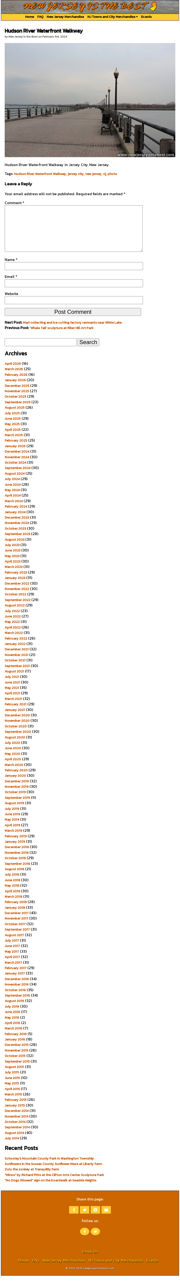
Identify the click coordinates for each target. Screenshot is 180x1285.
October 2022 (15, 603)
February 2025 (16, 449)
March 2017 (13, 971)
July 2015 (12, 1081)
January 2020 (15, 785)
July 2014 (12, 1147)
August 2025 (15, 416)
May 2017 (12, 960)
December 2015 (17, 1054)
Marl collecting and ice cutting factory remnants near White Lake (72, 331)
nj (104, 173)
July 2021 (12, 686)
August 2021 (14, 680)
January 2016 (15, 1048)
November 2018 (17, 862)
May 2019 (12, 828)
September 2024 (17, 477)
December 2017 (17, 922)
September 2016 (17, 1004)
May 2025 (12, 433)
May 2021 (12, 697)
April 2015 (12, 1098)
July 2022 (12, 620)
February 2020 (16, 779)
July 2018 (12, 883)
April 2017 (12, 966)
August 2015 (14, 1076)
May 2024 (12, 499)
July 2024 (12, 488)
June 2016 (12, 1021)
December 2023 (17, 526)
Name (11, 269)
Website (11, 303)
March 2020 (14, 774)
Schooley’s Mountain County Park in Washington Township (49, 1167)
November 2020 (17, 730)
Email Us (90, 1261)
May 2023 (12, 565)
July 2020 (12, 752)
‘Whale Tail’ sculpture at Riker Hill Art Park (62, 337)
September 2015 (17, 1070)
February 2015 (15, 1109)
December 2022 (17, 592)
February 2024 (16, 515)
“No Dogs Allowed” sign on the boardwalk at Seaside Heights (50, 1189)
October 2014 (15, 1131)
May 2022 (12, 631)
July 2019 (12, 818)
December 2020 (17, 724)
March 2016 (13, 1037)
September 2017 (17, 938)
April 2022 (13, 636)
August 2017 (14, 944)
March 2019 (13, 839)
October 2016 (15, 999)
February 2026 (16, 384)
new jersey (93, 173)
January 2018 (15, 917)
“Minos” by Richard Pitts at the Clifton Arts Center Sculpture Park (54, 1184)
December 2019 (17, 790)
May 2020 (12, 763)
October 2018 (15, 867)
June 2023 (12, 559)
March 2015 (13, 1103)
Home (29, 16)
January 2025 (15, 455)
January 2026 (15, 389)
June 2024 (13, 494)
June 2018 (12, 889)
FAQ (40, 16)
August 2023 (14, 548)
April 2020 (13, 768)
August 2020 (15, 746)
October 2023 (15, 537)
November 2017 (16, 927)
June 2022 (13, 625)
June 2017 (12, 955)
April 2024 (13, 504)
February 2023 (16, 581)
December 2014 (17, 1120)
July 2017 (12, 949)
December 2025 (17, 395)
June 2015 (12, 1087)
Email (11, 285)
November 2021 (16, 664)
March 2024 (14, 510)
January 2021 (15, 719)
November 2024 (17, 466)
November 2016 (17, 993)
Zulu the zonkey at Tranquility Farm (32, 1178)
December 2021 (17, 658)
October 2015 (15, 1065)
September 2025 (17, 411)
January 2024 (15, 521)
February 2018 (16, 911)
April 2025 (13, 439)
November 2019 (17, 796)
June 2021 (12, 691)
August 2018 (14, 878)
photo (112, 173)
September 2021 (17, 675)
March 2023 (13, 576)
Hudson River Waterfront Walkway (40, 173)
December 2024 (17, 460)
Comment (14, 202)
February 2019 (16, 845)
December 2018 (17, 856)
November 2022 (17, 598)
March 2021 (13, 708)
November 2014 (16, 1125)
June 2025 (13, 428)
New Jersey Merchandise (65, 16)
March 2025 (14, 444)
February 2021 (15, 713)
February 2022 (16, 647)
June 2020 (13, 757)
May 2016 (12, 1026)
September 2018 (17, 873)
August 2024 (15, 482)
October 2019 (15, 801)
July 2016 (12, 1015)
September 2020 (18, 741)
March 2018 (13, 905)
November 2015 (16, 1059)
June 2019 (12, 823)
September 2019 (17, 807)
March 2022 (14, 642)
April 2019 (12, 834)
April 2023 (12, 570)
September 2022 (17, 609)
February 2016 (16, 1043)
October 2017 (15, 933)
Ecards (146, 16)
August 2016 (14, 1010)
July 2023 (12, 554)
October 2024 (15, 471)
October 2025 (15, 405)
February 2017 (15, 977)
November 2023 (17, 532)
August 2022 (15, 614)
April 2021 (12, 702)
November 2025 (17, 400)
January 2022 (15, 653)
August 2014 (14, 1142)
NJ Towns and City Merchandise (112, 16)
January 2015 (15, 1114)
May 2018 (12, 894)
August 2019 (14, 812)
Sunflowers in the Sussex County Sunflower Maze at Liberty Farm (53, 1173)
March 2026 (14, 378)
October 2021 (15, 669)
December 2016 (17, 988)
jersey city (76, 173)
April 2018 (12, 900)
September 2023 (17, 543)
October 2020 (16, 735)
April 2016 (12, 1032)
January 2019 (15, 851)
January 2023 (15, 587)
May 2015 (12, 1092)
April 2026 (13, 373)
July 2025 (12, 422)
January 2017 (15, 982)
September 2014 (17, 1136)
